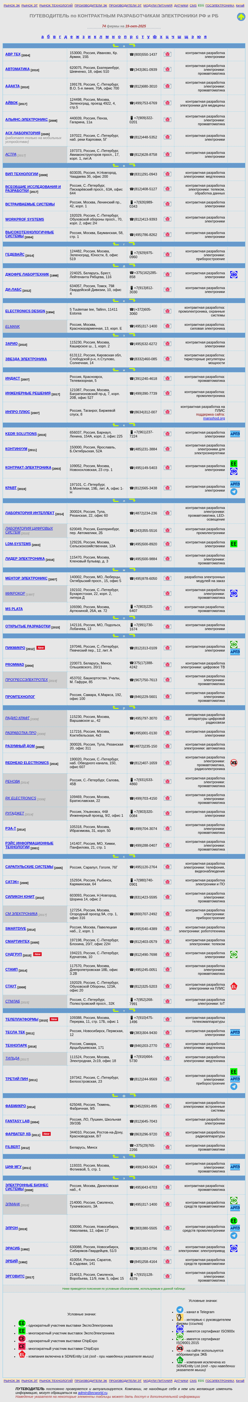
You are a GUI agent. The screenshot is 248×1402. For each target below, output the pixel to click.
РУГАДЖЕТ (14, 813)
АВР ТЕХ (13, 54)
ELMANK (12, 326)
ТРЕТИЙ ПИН (16, 1079)
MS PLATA (14, 609)
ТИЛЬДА (12, 1058)
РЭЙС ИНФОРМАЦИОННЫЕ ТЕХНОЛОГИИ (29, 845)
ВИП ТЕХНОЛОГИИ (21, 174)
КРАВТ (11, 488)
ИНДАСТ (12, 378)
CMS (193, 5)
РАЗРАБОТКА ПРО (20, 733)
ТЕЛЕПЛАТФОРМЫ (21, 1019)
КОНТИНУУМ (16, 449)
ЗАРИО (11, 343)
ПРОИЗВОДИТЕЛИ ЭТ (125, 5)
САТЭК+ (12, 882)
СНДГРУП (13, 954)
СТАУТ (10, 986)
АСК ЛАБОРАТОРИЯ (22, 133)
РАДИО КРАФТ (17, 718)
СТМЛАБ (12, 1001)
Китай (240, 5)
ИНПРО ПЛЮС (17, 412)
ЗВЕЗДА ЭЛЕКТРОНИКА (26, 359)
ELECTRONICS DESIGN (25, 311)
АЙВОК (11, 103)
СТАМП (11, 969)
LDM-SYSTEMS (18, 544)
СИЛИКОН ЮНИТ (20, 897)
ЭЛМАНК (12, 1204)
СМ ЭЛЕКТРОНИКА (21, 914)
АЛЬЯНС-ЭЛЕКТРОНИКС (26, 119)
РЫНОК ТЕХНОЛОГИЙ (56, 5)
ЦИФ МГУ (13, 1167)
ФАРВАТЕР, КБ (18, 1134)
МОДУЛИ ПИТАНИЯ (157, 5)
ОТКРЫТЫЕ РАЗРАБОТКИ (28, 626)
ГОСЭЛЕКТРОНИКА (220, 5)
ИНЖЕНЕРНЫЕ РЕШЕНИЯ (28, 393)
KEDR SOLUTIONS (21, 434)
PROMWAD (14, 664)
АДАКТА (12, 86)
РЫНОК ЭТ (29, 5)
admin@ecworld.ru (92, 1393)
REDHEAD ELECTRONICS (27, 763)
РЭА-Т (10, 828)
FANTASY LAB (17, 1121)
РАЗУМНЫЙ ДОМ (20, 746)
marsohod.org (214, 418)
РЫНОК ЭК (12, 5)
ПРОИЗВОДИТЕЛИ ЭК (91, 5)
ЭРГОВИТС (15, 1276)
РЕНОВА (12, 781)
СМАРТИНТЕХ (17, 941)
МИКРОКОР (15, 593)
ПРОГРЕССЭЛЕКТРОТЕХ (26, 680)
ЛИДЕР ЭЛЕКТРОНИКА (25, 558)
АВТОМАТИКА (17, 69)
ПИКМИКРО (15, 648)
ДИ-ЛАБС (13, 289)
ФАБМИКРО (15, 1106)
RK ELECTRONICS (20, 798)
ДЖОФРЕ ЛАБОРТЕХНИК (27, 274)
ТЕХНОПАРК (16, 1045)
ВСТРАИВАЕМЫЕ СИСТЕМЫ (30, 204)
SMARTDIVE (15, 928)
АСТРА (10, 154)
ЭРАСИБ (12, 1248)
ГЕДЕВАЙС (15, 254)
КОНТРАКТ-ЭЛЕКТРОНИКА (28, 467)
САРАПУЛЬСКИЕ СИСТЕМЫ (29, 867)
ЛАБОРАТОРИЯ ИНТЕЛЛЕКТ (30, 513)
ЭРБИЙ (11, 1261)
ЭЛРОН (11, 1228)
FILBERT (12, 1147)
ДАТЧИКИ (181, 5)
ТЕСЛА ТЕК (15, 1032)
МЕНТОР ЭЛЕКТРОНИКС (26, 578)
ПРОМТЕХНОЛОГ (20, 697)
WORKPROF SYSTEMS (24, 219)
